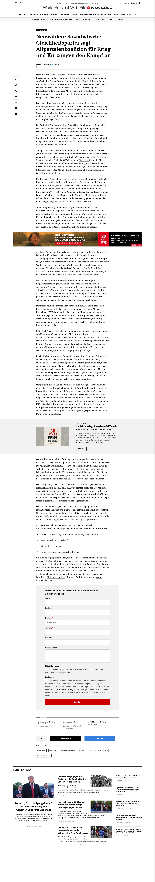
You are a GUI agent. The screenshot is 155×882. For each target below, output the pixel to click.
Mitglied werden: (52, 666)
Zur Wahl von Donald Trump (97, 722)
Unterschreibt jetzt (56, 577)
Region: (48, 618)
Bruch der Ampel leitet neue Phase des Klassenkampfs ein (47, 723)
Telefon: (48, 628)
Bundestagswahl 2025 (44, 755)
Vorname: (49, 598)
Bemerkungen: (51, 648)
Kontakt (126, 3)
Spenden (120, 20)
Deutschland (53, 750)
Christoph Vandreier (43, 64)
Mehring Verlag (87, 20)
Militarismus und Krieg (68, 750)
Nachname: (49, 608)
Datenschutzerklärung (63, 689)
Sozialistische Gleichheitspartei (61, 20)
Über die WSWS (100, 20)
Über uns (134, 3)
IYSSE (76, 20)
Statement (84, 160)
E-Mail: (48, 638)
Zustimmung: (50, 677)
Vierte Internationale (39, 20)
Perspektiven (41, 750)
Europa (81, 750)
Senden (77, 702)
